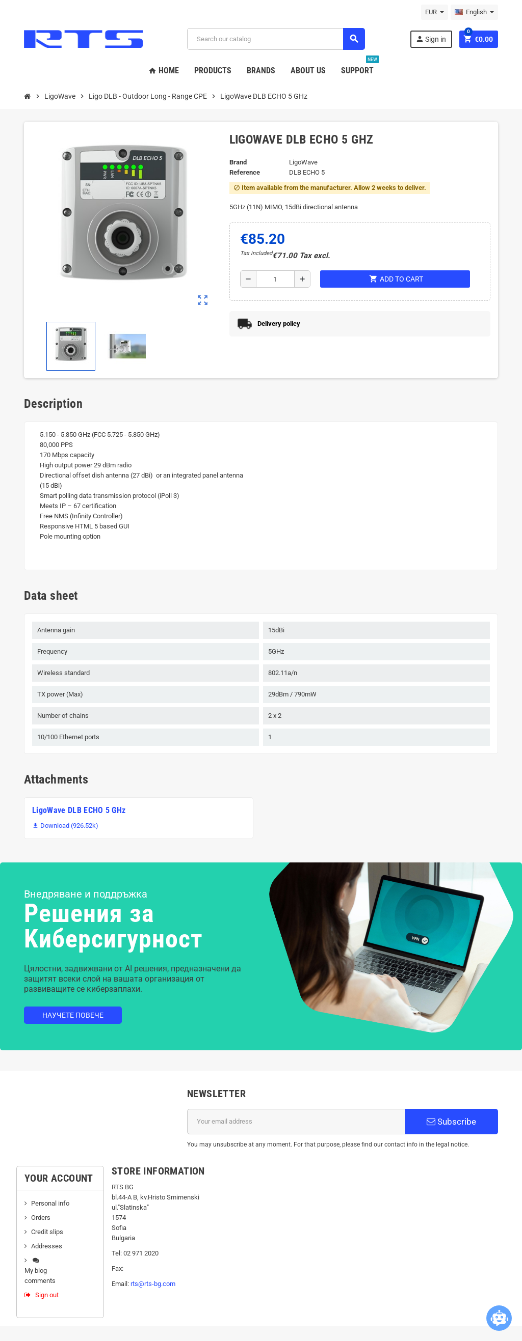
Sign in (430, 39)
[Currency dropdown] (434, 12)
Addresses (46, 1246)
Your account (58, 1178)
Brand (238, 162)
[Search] (275, 39)
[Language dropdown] (474, 12)
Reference (244, 172)
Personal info (50, 1203)
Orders (40, 1217)
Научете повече (72, 1015)
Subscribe (451, 1121)
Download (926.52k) (65, 825)
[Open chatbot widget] (499, 1318)
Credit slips (47, 1232)
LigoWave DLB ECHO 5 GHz (78, 810)
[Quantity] (275, 279)
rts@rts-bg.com (152, 1284)
